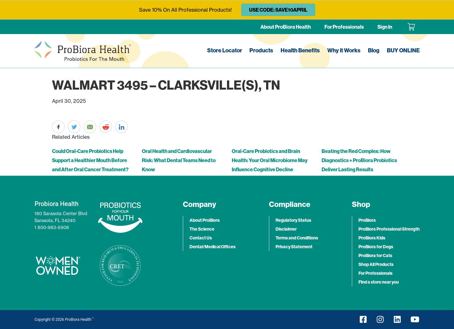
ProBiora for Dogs (375, 247)
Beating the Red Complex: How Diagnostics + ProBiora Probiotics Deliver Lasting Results (359, 160)
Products (261, 50)
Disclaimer (286, 229)
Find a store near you (378, 282)
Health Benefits (300, 50)
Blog (373, 50)
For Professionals (344, 27)
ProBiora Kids (371, 238)
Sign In (384, 27)
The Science (201, 229)
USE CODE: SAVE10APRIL (278, 10)
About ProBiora (204, 220)
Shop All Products (375, 264)
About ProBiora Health (285, 27)
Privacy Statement (294, 247)
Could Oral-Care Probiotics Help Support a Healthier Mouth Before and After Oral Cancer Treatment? (90, 160)
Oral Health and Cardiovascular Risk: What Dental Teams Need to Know (179, 160)
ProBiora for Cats (375, 255)
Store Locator (224, 50)
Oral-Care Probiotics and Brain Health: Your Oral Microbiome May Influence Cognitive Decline (269, 160)
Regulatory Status (293, 220)
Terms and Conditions (297, 238)
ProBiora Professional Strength (389, 229)
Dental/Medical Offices (212, 247)
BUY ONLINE (403, 50)
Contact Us (200, 238)
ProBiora (367, 220)
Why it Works (343, 50)
